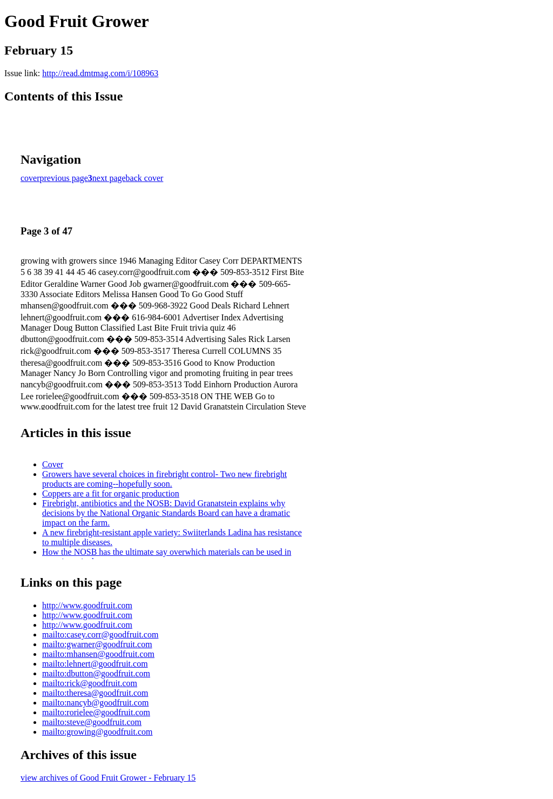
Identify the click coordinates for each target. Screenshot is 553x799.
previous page (64, 178)
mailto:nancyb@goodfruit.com (95, 702)
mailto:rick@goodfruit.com (89, 683)
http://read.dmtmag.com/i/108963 (100, 73)
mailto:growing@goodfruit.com (97, 731)
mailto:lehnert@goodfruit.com (95, 663)
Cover (52, 464)
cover (30, 178)
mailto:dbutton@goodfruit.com (96, 673)
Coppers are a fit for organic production (110, 493)
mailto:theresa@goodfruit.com (95, 692)
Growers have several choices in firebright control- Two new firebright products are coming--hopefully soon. (164, 478)
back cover (145, 178)
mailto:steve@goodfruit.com (91, 722)
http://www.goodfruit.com (87, 605)
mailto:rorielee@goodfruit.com (96, 712)
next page (109, 178)
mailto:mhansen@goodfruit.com (98, 654)
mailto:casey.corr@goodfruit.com (100, 634)
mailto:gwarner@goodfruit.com (97, 644)
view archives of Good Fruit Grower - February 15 (108, 777)
